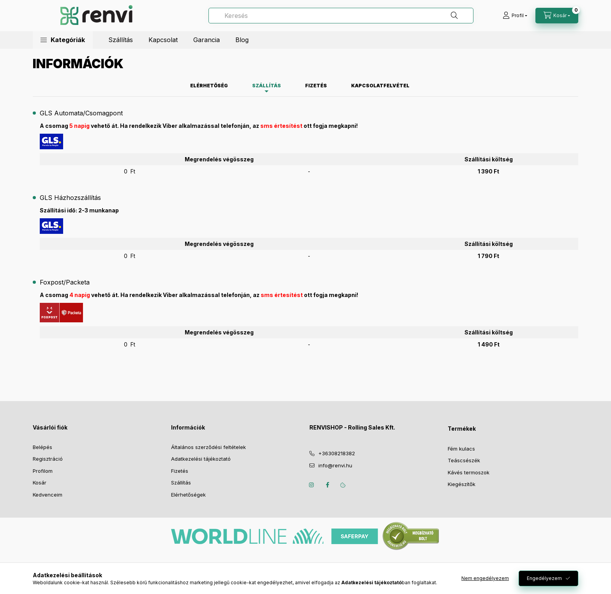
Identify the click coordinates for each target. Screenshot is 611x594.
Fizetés (179, 471)
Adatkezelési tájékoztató (201, 459)
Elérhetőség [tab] (209, 85)
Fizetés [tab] (316, 85)
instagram (312, 485)
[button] (63, 40)
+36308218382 (336, 453)
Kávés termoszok (468, 472)
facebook (327, 485)
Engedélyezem (544, 578)
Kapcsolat (163, 40)
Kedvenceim (47, 494)
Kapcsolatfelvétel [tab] (380, 85)
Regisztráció (48, 459)
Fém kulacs (461, 448)
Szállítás (120, 40)
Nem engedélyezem (485, 578)
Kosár (39, 482)
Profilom (43, 471)
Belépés (42, 447)
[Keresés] (340, 15)
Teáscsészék (464, 460)
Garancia (206, 40)
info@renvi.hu (335, 465)
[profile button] (514, 15)
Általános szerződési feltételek (208, 447)
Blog (242, 40)
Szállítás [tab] (266, 85)
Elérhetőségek (188, 494)
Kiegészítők (461, 484)
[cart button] (556, 15)
